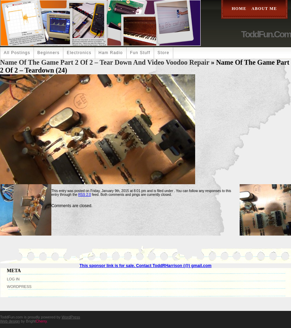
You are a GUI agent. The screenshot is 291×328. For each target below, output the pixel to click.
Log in (13, 279)
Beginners (48, 52)
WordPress (19, 287)
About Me (264, 8)
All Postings (17, 52)
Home (239, 8)
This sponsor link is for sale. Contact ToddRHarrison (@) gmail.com (145, 265)
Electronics (79, 52)
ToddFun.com (266, 34)
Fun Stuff (140, 52)
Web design (10, 321)
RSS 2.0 (84, 195)
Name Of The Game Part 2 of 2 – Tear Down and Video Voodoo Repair (104, 62)
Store (163, 52)
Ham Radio (111, 52)
